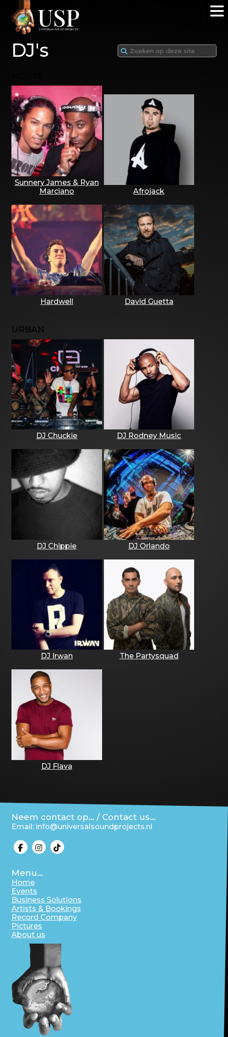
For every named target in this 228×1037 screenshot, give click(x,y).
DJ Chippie (56, 541)
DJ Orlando (149, 541)
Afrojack (149, 186)
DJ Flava (56, 762)
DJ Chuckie (56, 431)
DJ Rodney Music (149, 431)
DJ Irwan (56, 651)
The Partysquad (149, 651)
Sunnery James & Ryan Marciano (56, 182)
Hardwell (56, 297)
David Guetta (149, 297)
